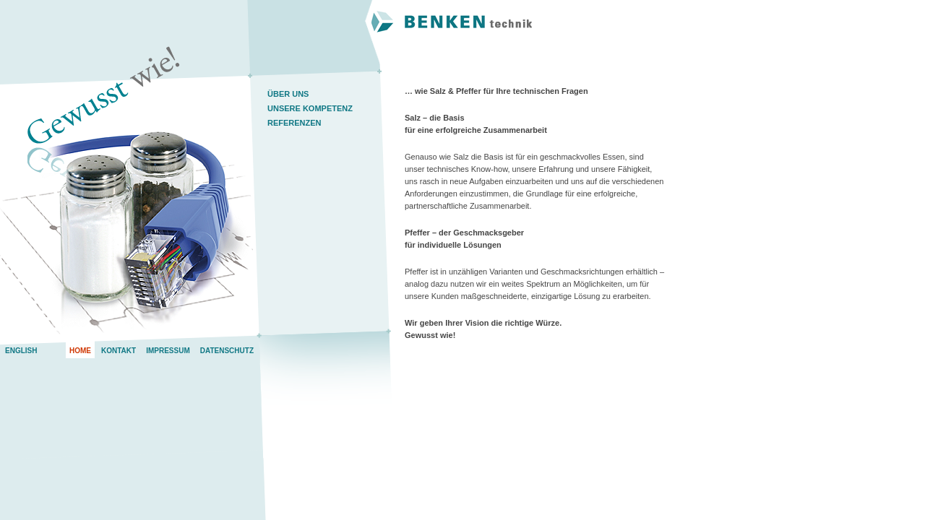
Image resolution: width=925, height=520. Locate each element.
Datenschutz (227, 351)
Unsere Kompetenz (310, 108)
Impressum (168, 351)
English (21, 351)
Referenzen (294, 122)
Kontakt (118, 351)
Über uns (288, 94)
